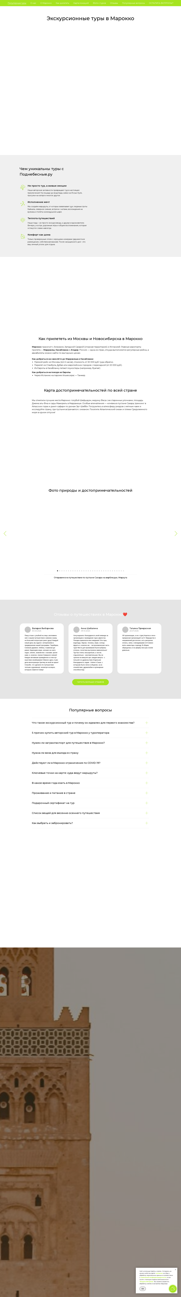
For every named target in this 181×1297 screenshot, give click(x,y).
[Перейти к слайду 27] (114, 570)
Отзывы (93, 2)
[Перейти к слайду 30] (121, 570)
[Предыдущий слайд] (5, 533)
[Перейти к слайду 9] (75, 570)
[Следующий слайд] (176, 533)
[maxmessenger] (137, 3)
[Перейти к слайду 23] (105, 570)
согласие (159, 1273)
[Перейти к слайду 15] (88, 570)
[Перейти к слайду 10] (77, 570)
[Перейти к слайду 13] (83, 570)
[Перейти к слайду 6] (68, 570)
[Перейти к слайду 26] (112, 570)
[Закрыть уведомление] (175, 1269)
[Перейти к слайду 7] (70, 570)
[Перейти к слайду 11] (79, 570)
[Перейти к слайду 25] (110, 570)
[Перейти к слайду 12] (81, 570)
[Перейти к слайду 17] (92, 570)
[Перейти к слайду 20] (99, 570)
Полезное (79, 2)
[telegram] (143, 3)
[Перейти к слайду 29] (119, 570)
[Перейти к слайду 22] (103, 570)
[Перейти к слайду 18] (94, 570)
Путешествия (37, 2)
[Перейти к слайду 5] (66, 570)
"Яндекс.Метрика (146, 1281)
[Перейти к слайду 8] (72, 570)
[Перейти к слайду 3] (61, 570)
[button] (162, 3)
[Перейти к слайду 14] (86, 570)
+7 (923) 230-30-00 (115, 1)
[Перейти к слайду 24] (108, 570)
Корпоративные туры (59, 2)
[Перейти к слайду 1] (57, 570)
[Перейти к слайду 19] (97, 570)
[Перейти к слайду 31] (123, 570)
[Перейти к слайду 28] (116, 570)
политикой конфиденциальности (153, 1277)
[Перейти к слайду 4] (64, 570)
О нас (65, 4)
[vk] (132, 3)
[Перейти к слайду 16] (90, 570)
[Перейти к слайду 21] (101, 570)
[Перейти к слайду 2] (59, 570)
